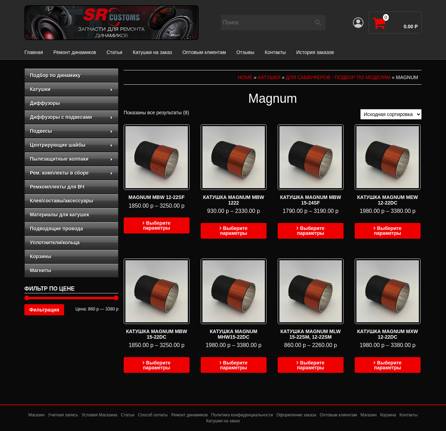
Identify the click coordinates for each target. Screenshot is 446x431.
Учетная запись (63, 415)
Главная (33, 52)
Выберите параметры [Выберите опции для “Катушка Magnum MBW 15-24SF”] (310, 230)
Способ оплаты (153, 415)
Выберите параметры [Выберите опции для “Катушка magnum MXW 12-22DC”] (387, 365)
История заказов (315, 52)
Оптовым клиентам (204, 52)
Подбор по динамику (55, 75)
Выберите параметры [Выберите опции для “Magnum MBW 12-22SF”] (156, 225)
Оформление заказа (296, 415)
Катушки (71, 89)
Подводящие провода (56, 228)
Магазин (37, 415)
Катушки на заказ (152, 52)
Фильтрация (44, 310)
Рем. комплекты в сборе (71, 173)
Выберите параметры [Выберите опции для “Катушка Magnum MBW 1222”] (233, 230)
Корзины (40, 256)
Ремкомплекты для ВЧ (57, 187)
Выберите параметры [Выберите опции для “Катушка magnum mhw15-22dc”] (233, 365)
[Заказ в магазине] (391, 114)
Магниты (40, 270)
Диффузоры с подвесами (71, 117)
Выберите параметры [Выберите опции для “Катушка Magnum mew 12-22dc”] (387, 230)
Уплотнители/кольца (55, 242)
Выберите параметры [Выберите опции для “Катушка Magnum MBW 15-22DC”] (156, 365)
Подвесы (71, 131)
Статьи (114, 52)
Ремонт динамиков (74, 52)
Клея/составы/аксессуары (61, 200)
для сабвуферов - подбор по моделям (338, 77)
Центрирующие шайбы (71, 145)
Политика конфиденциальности (242, 415)
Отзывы (245, 52)
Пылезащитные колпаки (71, 159)
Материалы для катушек (59, 214)
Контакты (275, 52)
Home (245, 77)
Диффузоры (45, 103)
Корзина (388, 415)
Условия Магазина (99, 415)
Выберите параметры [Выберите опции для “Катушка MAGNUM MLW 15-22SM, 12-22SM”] (310, 365)
